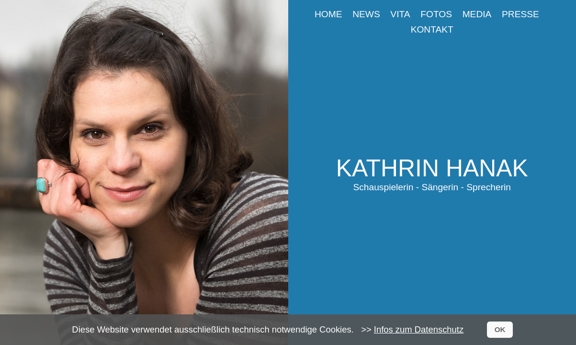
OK (500, 329)
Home (328, 14)
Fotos (436, 14)
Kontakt (432, 29)
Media (477, 14)
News (366, 14)
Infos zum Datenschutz (418, 329)
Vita (400, 14)
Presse (520, 14)
